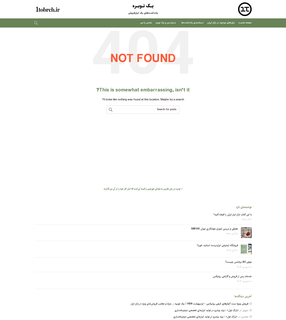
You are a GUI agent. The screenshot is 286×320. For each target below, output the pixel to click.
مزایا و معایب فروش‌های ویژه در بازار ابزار (151, 304)
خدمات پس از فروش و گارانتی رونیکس (232, 276)
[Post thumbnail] (246, 232)
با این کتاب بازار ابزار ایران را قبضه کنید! (233, 214)
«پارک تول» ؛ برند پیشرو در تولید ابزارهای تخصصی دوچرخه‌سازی (207, 310)
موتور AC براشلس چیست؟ (238, 262)
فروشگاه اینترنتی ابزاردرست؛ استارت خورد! (217, 245)
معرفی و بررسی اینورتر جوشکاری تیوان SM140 (214, 229)
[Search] (36, 23)
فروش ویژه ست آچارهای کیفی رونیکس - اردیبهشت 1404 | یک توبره (211, 304)
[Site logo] (245, 9)
